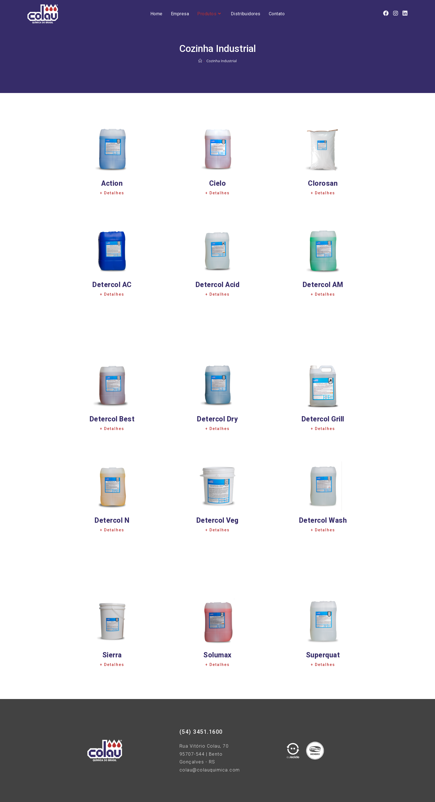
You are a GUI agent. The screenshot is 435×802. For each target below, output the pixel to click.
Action (112, 183)
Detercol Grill (323, 419)
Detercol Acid (218, 285)
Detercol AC (112, 285)
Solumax (217, 655)
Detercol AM (323, 285)
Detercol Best (112, 419)
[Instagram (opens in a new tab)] (395, 13)
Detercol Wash (323, 520)
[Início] (200, 60)
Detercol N (112, 520)
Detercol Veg (217, 520)
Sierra (112, 655)
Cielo (217, 183)
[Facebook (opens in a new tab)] (386, 13)
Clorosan (323, 183)
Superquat (323, 655)
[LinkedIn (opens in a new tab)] (405, 13)
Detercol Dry (217, 419)
